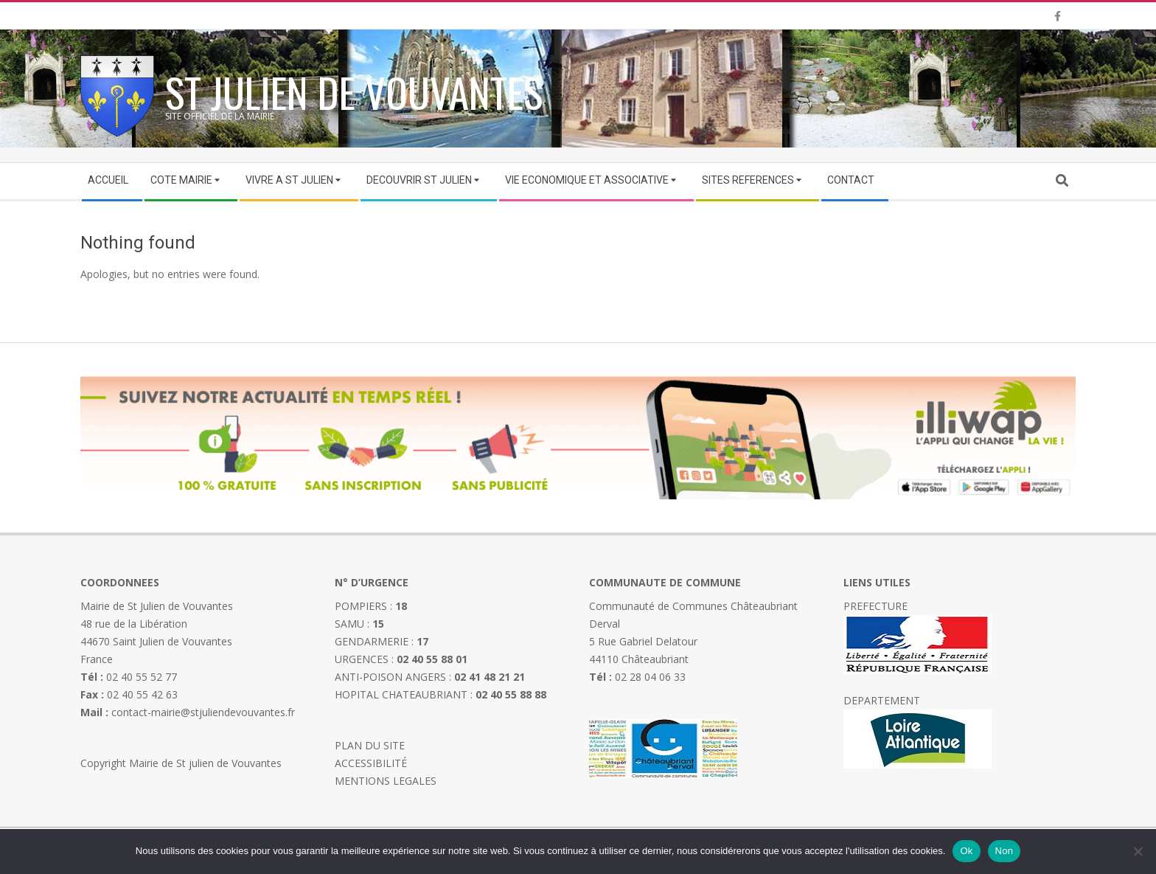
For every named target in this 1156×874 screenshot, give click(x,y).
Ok (966, 850)
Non (1004, 850)
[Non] (1137, 851)
